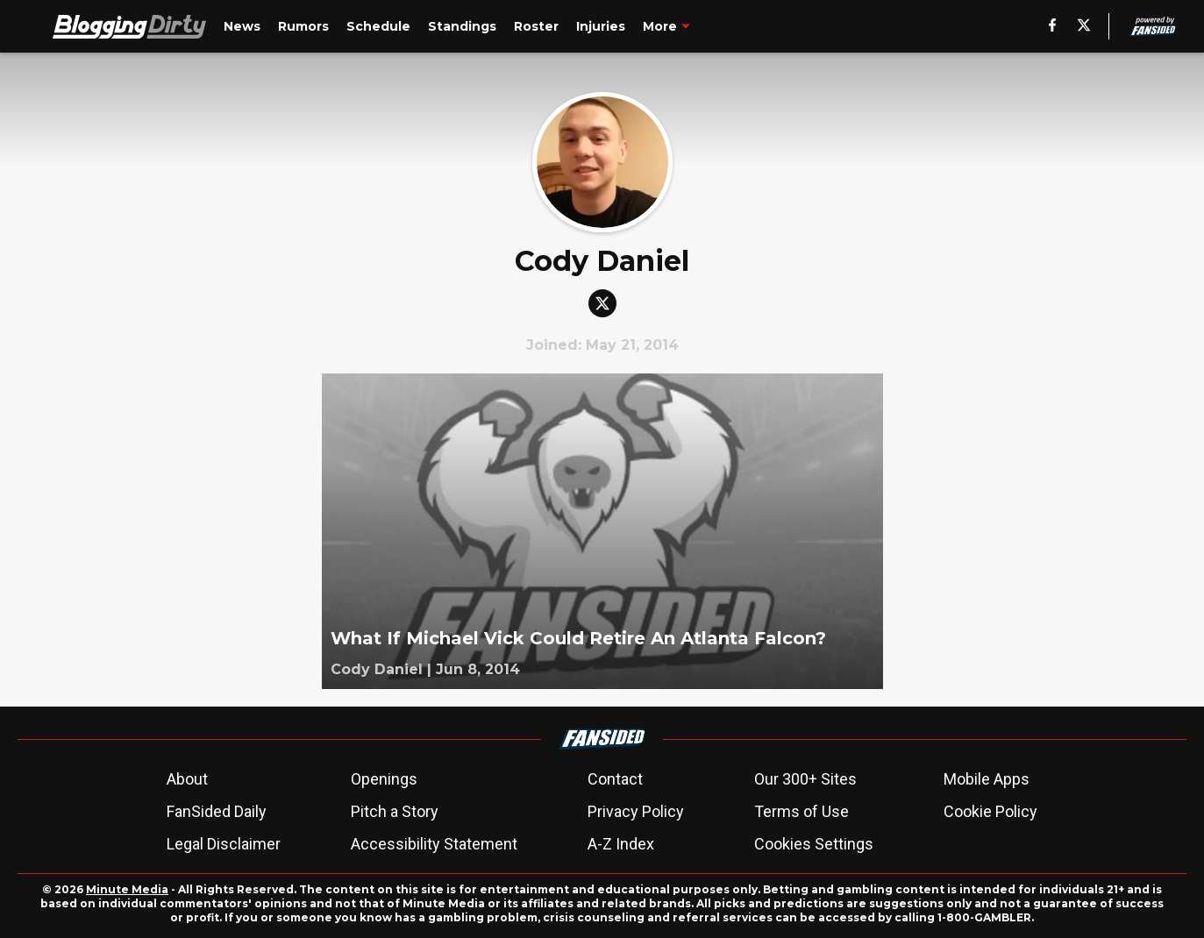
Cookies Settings (813, 844)
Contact (615, 779)
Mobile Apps (986, 779)
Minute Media (127, 889)
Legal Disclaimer (224, 844)
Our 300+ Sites (805, 779)
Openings (384, 779)
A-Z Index (621, 844)
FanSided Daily (217, 811)
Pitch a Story (394, 811)
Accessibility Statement (434, 844)
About (187, 779)
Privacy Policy (636, 811)
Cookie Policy (990, 811)
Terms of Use (801, 811)
